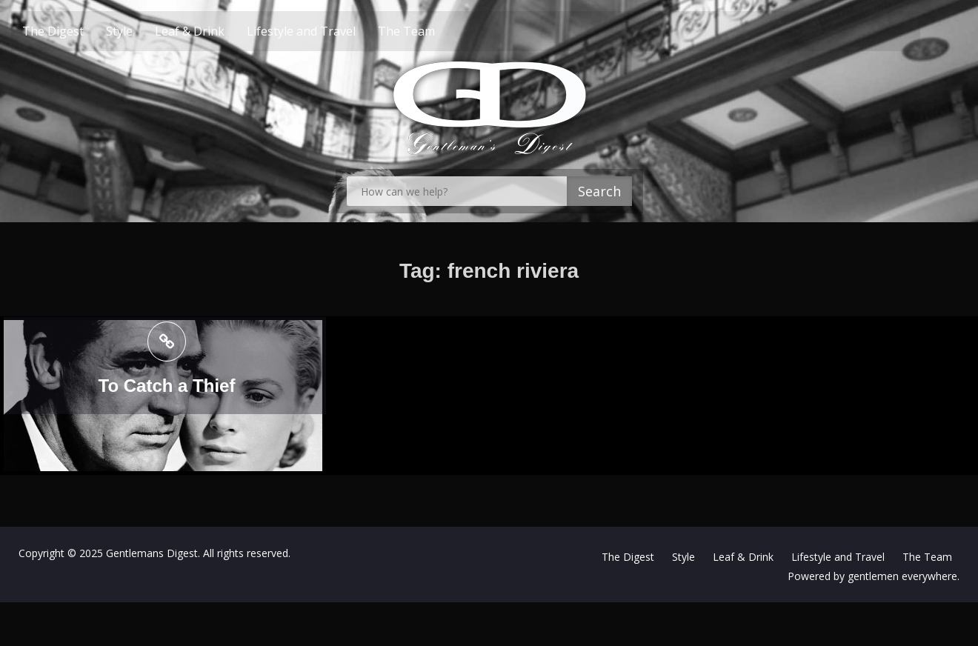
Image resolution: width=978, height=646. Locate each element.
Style (145, 31)
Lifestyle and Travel (327, 31)
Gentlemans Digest (152, 553)
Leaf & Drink (215, 31)
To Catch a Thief (167, 386)
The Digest (79, 31)
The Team (432, 31)
